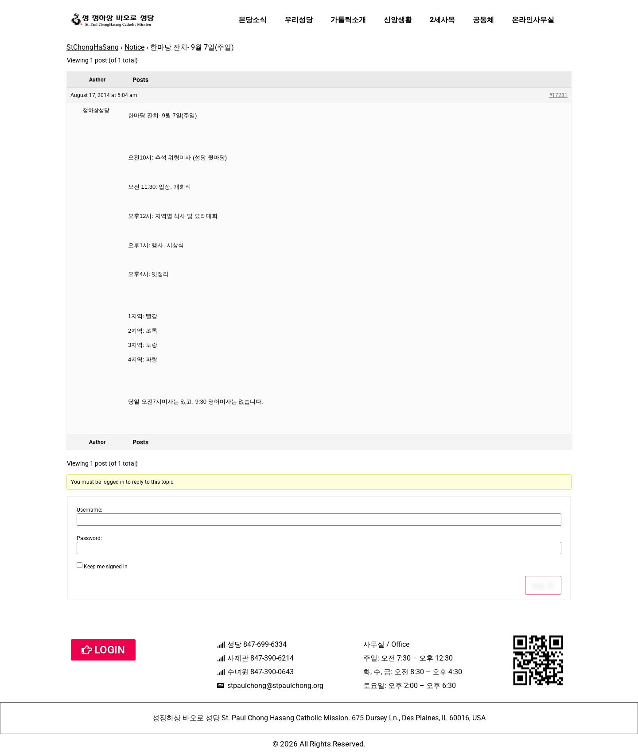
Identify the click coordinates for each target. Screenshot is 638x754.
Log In (543, 585)
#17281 (558, 95)
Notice (134, 47)
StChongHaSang (92, 47)
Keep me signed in (106, 566)
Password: (89, 538)
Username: (89, 510)
